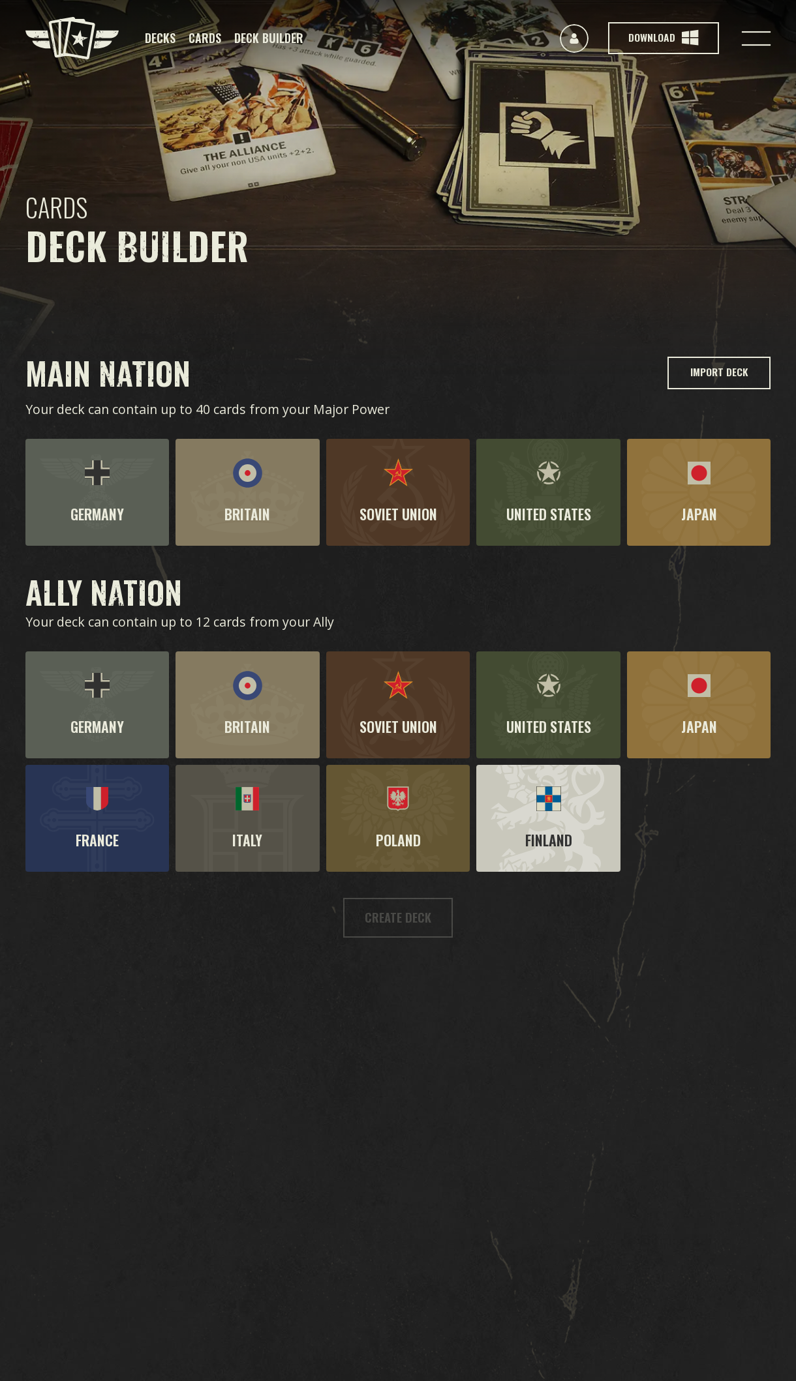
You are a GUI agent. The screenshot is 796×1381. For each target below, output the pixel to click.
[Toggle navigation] (756, 38)
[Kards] (72, 38)
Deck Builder (268, 37)
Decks (160, 37)
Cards (205, 37)
